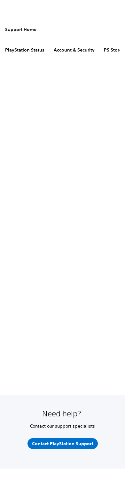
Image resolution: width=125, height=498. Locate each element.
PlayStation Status (24, 50)
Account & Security (74, 50)
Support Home (20, 29)
